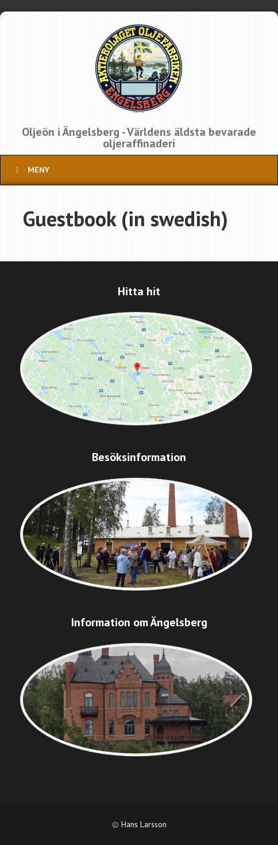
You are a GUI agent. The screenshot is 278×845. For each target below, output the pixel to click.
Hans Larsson (144, 824)
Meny (30, 170)
